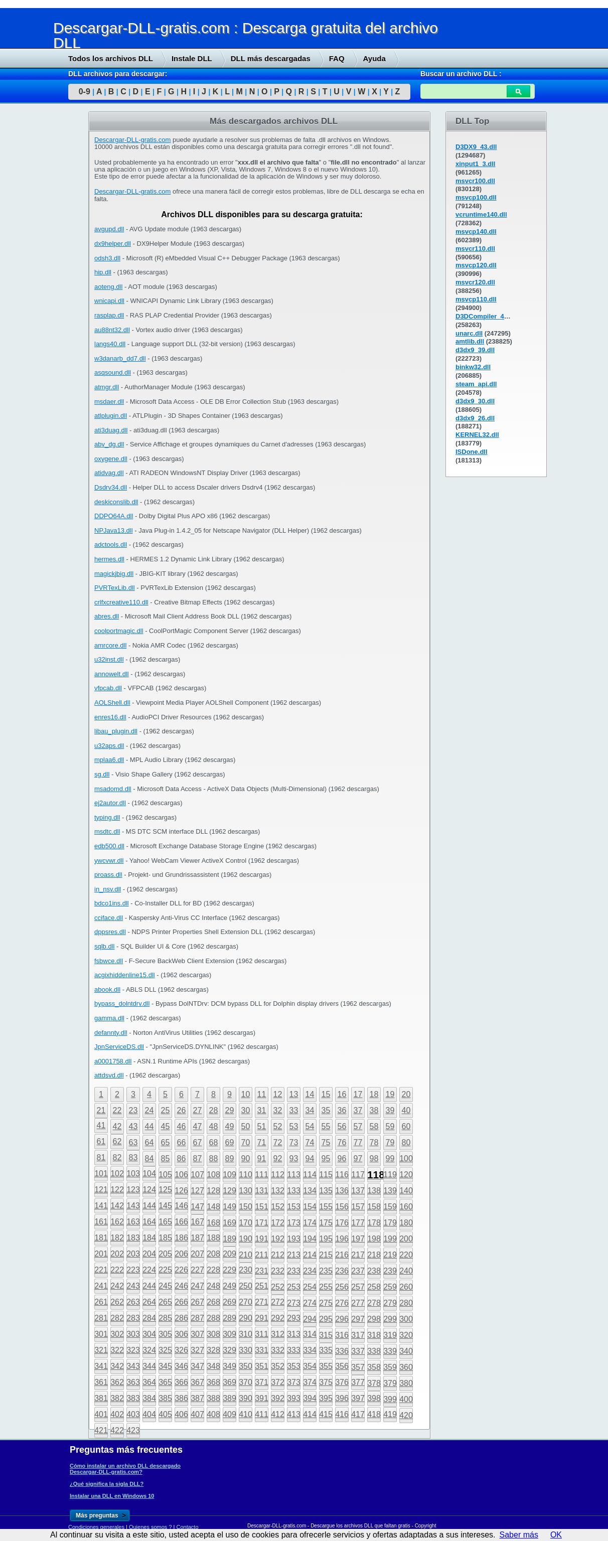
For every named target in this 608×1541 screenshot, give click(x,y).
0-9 (84, 91)
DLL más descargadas (271, 58)
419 (390, 1414)
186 (181, 1238)
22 (117, 1110)
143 (133, 1205)
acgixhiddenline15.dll (124, 975)
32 (277, 1110)
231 (261, 1271)
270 (245, 1302)
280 (406, 1303)
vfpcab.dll (108, 688)
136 (342, 1190)
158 (374, 1206)
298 (374, 1319)
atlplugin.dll (110, 415)
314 (310, 1334)
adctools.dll (110, 544)
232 (277, 1271)
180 (406, 1222)
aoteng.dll (108, 286)
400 (406, 1399)
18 (374, 1094)
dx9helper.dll (112, 243)
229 (229, 1270)
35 (326, 1110)
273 (293, 1303)
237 (358, 1271)
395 (326, 1398)
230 (245, 1270)
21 (101, 1110)
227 (197, 1270)
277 (358, 1303)
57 (358, 1126)
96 (342, 1158)
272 (277, 1302)
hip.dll (102, 272)
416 (342, 1414)
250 (245, 1286)
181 (101, 1238)
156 (342, 1206)
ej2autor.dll (110, 803)
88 (213, 1158)
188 (213, 1238)
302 (117, 1334)
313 (293, 1334)
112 (277, 1174)
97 (358, 1158)
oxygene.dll (110, 459)
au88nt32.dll (112, 330)
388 (213, 1398)
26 (181, 1110)
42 (117, 1126)
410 (245, 1414)
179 (390, 1222)
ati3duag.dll (111, 430)
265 (165, 1302)
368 (213, 1382)
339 (390, 1351)
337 (358, 1351)
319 (390, 1335)
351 (261, 1366)
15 (326, 1094)
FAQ (337, 58)
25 (165, 1110)
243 (133, 1286)
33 (293, 1110)
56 (342, 1126)
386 (181, 1398)
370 (245, 1382)
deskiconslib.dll (116, 502)
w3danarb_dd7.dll (120, 358)
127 (197, 1190)
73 (293, 1142)
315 (326, 1335)
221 (101, 1270)
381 (101, 1398)
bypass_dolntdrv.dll (121, 1003)
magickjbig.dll (113, 573)
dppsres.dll (110, 932)
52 (277, 1126)
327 (197, 1350)
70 (245, 1142)
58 (374, 1126)
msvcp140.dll (476, 231)
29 (229, 1110)
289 (229, 1318)
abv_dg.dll (109, 444)
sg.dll (101, 774)
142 (117, 1205)
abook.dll (107, 989)
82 (117, 1157)
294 (310, 1319)
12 (277, 1094)
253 (293, 1287)
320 (406, 1335)
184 (149, 1238)
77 (358, 1142)
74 (310, 1142)
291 (261, 1318)
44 (149, 1126)
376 (342, 1382)
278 (374, 1303)
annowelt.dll (111, 674)
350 (245, 1366)
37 (358, 1110)
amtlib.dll (469, 341)
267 (197, 1302)
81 (101, 1157)
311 (261, 1334)
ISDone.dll (471, 451)
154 (310, 1206)
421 (101, 1430)
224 (149, 1270)
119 (390, 1174)
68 (213, 1142)
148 (213, 1206)
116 (342, 1174)
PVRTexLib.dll (114, 587)
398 (374, 1398)
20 (406, 1094)
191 (261, 1239)
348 (213, 1366)
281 (101, 1318)
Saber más (519, 1534)
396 (342, 1398)
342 (117, 1366)
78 (374, 1142)
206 (181, 1254)
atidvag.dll (109, 473)
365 (165, 1382)
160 (406, 1206)
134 (310, 1190)
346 (181, 1366)
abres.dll (106, 616)
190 (245, 1239)
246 (181, 1286)
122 (117, 1189)
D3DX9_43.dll (476, 146)
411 (261, 1414)
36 (342, 1110)
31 (261, 1110)
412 (277, 1414)
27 (197, 1110)
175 (326, 1222)
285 (165, 1318)
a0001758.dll (112, 1061)
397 (358, 1398)
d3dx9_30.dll (475, 401)
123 (133, 1189)
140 (406, 1190)
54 (310, 1126)
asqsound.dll (112, 372)
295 (326, 1319)
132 (277, 1190)
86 (181, 1158)
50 (245, 1126)
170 (245, 1222)
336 (342, 1351)
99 (390, 1158)
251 (261, 1286)
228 (213, 1270)
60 (406, 1126)
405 (165, 1414)
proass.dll (108, 874)
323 (133, 1350)
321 (101, 1350)
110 (245, 1174)
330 (245, 1350)
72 (277, 1142)
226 (181, 1270)
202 (117, 1254)
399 (390, 1399)
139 (390, 1190)
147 (197, 1206)
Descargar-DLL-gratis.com (132, 139)
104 (149, 1173)
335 (326, 1350)
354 (310, 1366)
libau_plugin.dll (115, 731)
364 (149, 1382)
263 (133, 1302)
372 (277, 1382)
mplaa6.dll (109, 759)
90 (245, 1158)
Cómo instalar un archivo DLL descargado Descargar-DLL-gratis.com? (125, 1469)
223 (133, 1270)
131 (261, 1190)
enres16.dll (110, 717)
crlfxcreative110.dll (121, 602)
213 (293, 1255)
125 (165, 1189)
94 (310, 1158)
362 (117, 1382)
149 (229, 1206)
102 (117, 1173)
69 (229, 1142)
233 (293, 1271)
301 (101, 1334)
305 (165, 1334)
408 (213, 1414)
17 (358, 1094)
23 (133, 1110)
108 (213, 1174)
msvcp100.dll (476, 197)
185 (165, 1238)
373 (293, 1382)
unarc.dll (469, 333)
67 (197, 1142)
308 (213, 1334)
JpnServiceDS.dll (119, 1046)
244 (149, 1286)
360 (406, 1367)
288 (213, 1318)
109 (229, 1174)
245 (165, 1286)
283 (133, 1318)
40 (406, 1110)
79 (390, 1142)
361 (101, 1382)
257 (358, 1287)
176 (342, 1222)
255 (326, 1287)
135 (326, 1190)
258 (374, 1287)
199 (390, 1239)
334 (310, 1350)
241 (101, 1286)
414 (310, 1414)
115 (326, 1174)
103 (133, 1173)
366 (181, 1382)
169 (229, 1222)
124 (149, 1189)
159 (390, 1206)
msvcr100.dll (475, 181)
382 (117, 1398)
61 (101, 1141)
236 (342, 1271)
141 (101, 1205)
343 (133, 1366)
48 (213, 1126)
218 (374, 1255)
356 (342, 1366)
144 (149, 1205)
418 (374, 1414)
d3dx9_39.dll (475, 350)
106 (181, 1174)
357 (358, 1367)
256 (342, 1287)
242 (117, 1286)
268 (213, 1302)
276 (342, 1303)
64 (149, 1142)
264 (149, 1302)
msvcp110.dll (476, 299)
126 (181, 1190)
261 (101, 1302)
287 (197, 1318)
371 (261, 1382)
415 (326, 1414)
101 (101, 1173)
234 (310, 1271)
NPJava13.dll (113, 530)
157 (358, 1206)
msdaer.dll (109, 401)
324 (149, 1350)
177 (358, 1222)
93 (293, 1158)
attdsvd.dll (109, 1075)
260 (406, 1287)
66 (181, 1142)
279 (390, 1303)
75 (326, 1142)
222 (117, 1270)
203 (133, 1254)
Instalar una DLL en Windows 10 (112, 1496)
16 (342, 1094)
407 (197, 1414)
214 (310, 1255)
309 (229, 1334)
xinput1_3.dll (475, 164)
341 (101, 1366)
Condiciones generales (96, 1527)
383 (133, 1398)
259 (390, 1287)
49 (229, 1126)
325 (165, 1350)
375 (326, 1382)
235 (326, 1271)
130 (245, 1190)
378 (374, 1383)
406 (181, 1414)
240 (406, 1271)
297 (358, 1319)
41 (101, 1125)
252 (277, 1287)
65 (165, 1142)
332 (277, 1350)
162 (117, 1221)
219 (390, 1255)
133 (293, 1190)
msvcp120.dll (476, 265)
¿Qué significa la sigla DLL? (106, 1484)
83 (133, 1157)
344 (149, 1366)
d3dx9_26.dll (475, 418)
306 (181, 1334)
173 (293, 1222)
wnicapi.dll (109, 300)
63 (133, 1142)
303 (133, 1334)
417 (358, 1414)
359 (390, 1367)
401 (101, 1414)
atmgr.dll (106, 387)
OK (556, 1534)
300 (406, 1319)
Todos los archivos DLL (110, 58)
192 (277, 1239)
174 (310, 1222)
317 (358, 1335)
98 (374, 1158)
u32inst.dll (109, 659)
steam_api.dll (476, 384)
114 (310, 1174)
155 (326, 1206)
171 (261, 1222)
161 (101, 1221)
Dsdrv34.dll (110, 487)
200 (406, 1239)
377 (358, 1382)
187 (197, 1238)
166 (181, 1221)
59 (390, 1126)
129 (229, 1190)
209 (229, 1254)
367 (197, 1382)
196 (342, 1239)
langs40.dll (109, 344)
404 (149, 1414)
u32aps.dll (109, 745)
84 (149, 1158)
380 (406, 1383)
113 (293, 1174)
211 (261, 1255)
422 (117, 1430)
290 (245, 1318)
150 (245, 1206)
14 (310, 1094)
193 (293, 1239)
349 (229, 1366)
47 (197, 1126)
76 (342, 1142)
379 (390, 1383)
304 (149, 1334)
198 (374, 1239)
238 (374, 1271)
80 (406, 1142)
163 (133, 1221)
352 (277, 1366)
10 (245, 1094)
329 (229, 1350)
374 (310, 1382)
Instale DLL (192, 58)
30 (245, 1110)
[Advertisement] (75, 264)
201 (101, 1254)
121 (101, 1189)
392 (277, 1398)
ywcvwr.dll (109, 860)
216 (342, 1255)
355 (326, 1366)
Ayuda (374, 58)
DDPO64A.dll (113, 516)
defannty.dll (110, 1032)
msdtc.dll (107, 831)
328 (213, 1350)
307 (197, 1334)
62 (117, 1141)
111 (261, 1174)
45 (165, 1126)
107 (197, 1174)
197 (358, 1239)
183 (133, 1238)
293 (293, 1318)
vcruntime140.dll (481, 214)
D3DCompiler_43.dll (486, 316)
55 (326, 1126)
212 (277, 1255)
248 (213, 1286)
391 (261, 1398)
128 (213, 1190)
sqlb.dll (104, 946)
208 (213, 1254)
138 (374, 1190)
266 (181, 1302)
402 (117, 1414)
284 (149, 1318)
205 (165, 1254)
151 (261, 1206)
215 (326, 1255)
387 (197, 1398)
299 (390, 1319)
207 (197, 1254)
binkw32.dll (473, 367)
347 (197, 1366)
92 (277, 1158)
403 (133, 1414)
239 (390, 1271)
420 (406, 1415)
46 (181, 1126)
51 (261, 1126)
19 (390, 1094)
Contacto (188, 1527)
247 (197, 1286)
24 (149, 1110)
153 (293, 1206)
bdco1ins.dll (111, 903)
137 (358, 1190)
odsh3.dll (107, 258)
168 (213, 1222)
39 (390, 1110)
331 (261, 1350)
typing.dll (107, 817)
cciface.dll (108, 917)
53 (293, 1126)
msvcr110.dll (475, 248)
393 (293, 1398)
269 (229, 1302)
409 (229, 1414)
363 (133, 1382)
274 (310, 1303)
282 (117, 1318)
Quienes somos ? (150, 1527)
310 (245, 1334)
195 (326, 1239)
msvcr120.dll (475, 282)
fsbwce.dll (108, 961)
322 (117, 1350)
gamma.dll (109, 1018)
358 (374, 1367)
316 (342, 1335)
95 (326, 1158)
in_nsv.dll (107, 889)
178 (374, 1222)
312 (277, 1334)
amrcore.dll (110, 645)
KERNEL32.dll (477, 434)
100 (406, 1158)
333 (293, 1350)
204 (149, 1254)
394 (310, 1398)
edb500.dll (109, 846)
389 (229, 1398)
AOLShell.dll (112, 702)
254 (310, 1287)
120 (406, 1174)
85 (165, 1158)
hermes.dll (109, 559)
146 (181, 1205)
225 (165, 1270)
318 (374, 1335)
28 (213, 1110)
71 (261, 1142)
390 (245, 1398)
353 (293, 1366)
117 (358, 1174)
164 (149, 1221)
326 (181, 1350)
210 (245, 1255)
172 (277, 1222)
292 (277, 1318)
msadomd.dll (112, 789)
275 (326, 1303)
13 (293, 1094)
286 (181, 1318)
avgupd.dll (109, 229)
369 (229, 1382)
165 (165, 1221)
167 (197, 1221)
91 (261, 1158)
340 (406, 1351)
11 (261, 1094)
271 (261, 1302)
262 (117, 1302)
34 (310, 1110)
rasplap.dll (109, 315)
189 (229, 1239)
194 (310, 1239)
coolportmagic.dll (118, 631)
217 (358, 1255)
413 (293, 1414)
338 (374, 1351)
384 (149, 1398)
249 (229, 1286)
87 (197, 1158)
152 (277, 1206)
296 (342, 1319)
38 (374, 1110)
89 (229, 1158)
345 (165, 1366)
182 (117, 1238)
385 (165, 1398)
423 (133, 1430)
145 (165, 1205)
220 (406, 1255)
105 (165, 1174)
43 (133, 1126)
